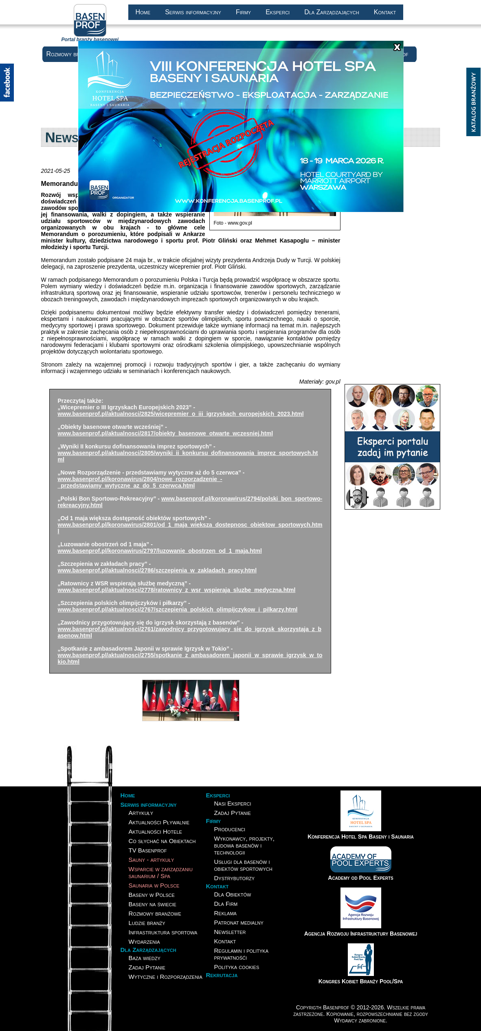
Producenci (230, 829)
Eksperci (278, 12)
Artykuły (141, 812)
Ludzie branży (147, 922)
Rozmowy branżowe (72, 54)
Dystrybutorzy (234, 877)
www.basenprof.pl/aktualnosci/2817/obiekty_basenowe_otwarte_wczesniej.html (165, 433)
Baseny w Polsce (152, 894)
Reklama (225, 913)
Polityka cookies (236, 966)
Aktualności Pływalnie (159, 822)
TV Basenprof (148, 850)
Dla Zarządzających (331, 12)
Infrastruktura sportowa (163, 932)
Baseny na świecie (152, 904)
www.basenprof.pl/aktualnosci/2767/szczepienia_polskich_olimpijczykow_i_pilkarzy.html (178, 609)
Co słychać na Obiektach (162, 840)
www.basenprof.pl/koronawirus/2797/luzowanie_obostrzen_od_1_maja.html (160, 551)
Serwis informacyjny (193, 12)
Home (143, 12)
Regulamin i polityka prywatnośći (241, 954)
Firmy (243, 12)
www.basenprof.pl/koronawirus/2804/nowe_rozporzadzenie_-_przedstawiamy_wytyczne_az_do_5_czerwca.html (140, 482)
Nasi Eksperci (232, 803)
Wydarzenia (144, 941)
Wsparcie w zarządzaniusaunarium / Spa (161, 872)
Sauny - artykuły (151, 859)
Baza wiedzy (144, 957)
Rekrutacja (222, 974)
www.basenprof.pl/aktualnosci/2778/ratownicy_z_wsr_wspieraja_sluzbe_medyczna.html (177, 590)
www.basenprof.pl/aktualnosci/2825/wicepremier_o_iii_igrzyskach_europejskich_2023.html (181, 414)
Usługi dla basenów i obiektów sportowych (243, 865)
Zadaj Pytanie (147, 967)
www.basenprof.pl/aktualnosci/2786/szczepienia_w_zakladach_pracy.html (157, 570)
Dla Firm (226, 903)
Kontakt (385, 12)
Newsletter (230, 931)
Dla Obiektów (232, 894)
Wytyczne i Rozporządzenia (165, 976)
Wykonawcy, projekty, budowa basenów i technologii (244, 845)
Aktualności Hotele (155, 831)
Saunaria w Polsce (154, 885)
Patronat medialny (239, 922)
